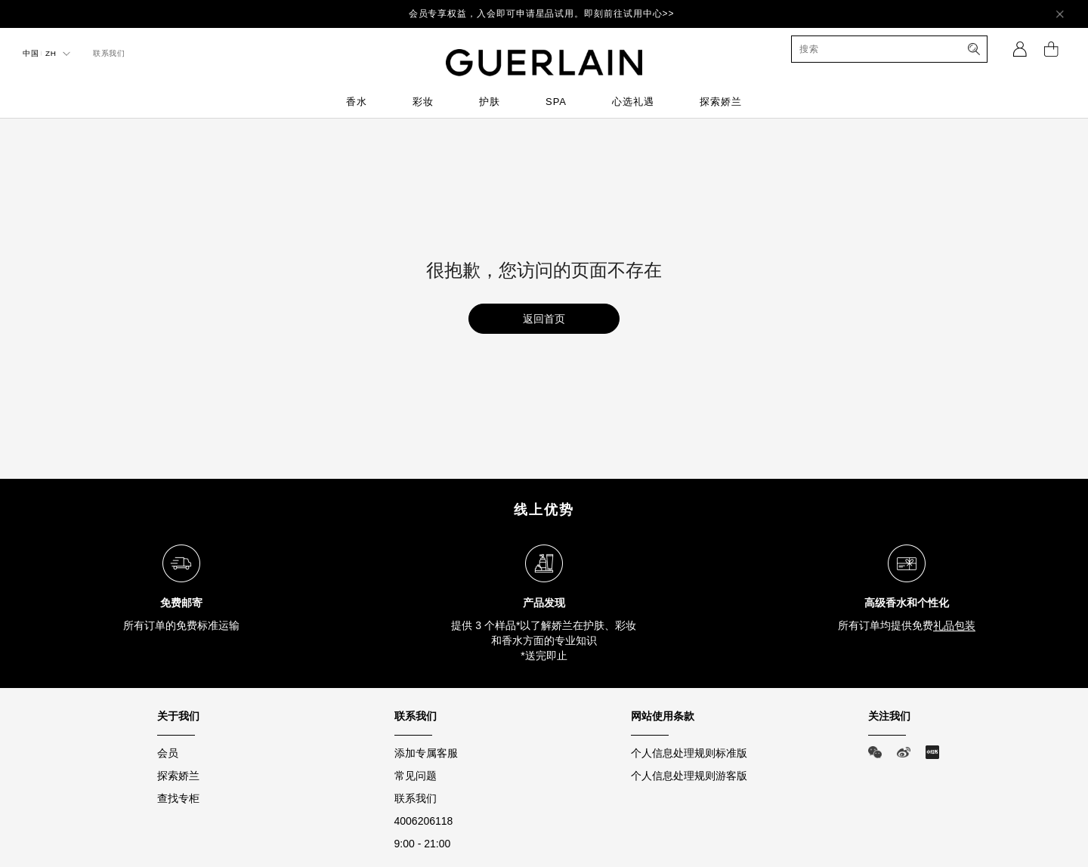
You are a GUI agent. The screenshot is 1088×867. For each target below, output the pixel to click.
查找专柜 (178, 798)
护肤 (489, 101)
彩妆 (423, 101)
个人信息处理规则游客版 (689, 776)
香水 (356, 101)
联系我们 (415, 798)
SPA (556, 101)
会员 (167, 753)
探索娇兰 (721, 101)
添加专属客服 (426, 753)
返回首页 (544, 319)
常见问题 (415, 776)
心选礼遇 (633, 101)
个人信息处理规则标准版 (689, 753)
